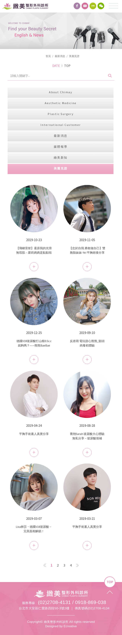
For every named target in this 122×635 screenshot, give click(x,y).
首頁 (48, 56)
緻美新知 (60, 157)
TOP (67, 66)
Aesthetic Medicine (61, 103)
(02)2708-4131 (54, 602)
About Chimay (60, 92)
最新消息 (60, 56)
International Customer (60, 125)
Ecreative (70, 626)
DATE (56, 66)
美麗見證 (74, 56)
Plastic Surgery (60, 114)
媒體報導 (60, 146)
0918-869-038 (90, 602)
